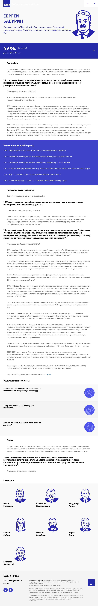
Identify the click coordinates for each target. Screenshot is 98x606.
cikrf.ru (47, 589)
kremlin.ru (79, 589)
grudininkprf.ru (61, 589)
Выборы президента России (27, 6)
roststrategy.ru (41, 590)
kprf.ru (74, 589)
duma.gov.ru (53, 589)
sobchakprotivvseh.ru (52, 590)
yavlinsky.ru (32, 592)
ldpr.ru (31, 590)
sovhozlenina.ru (62, 590)
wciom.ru (69, 590)
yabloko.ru (76, 590)
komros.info (69, 589)
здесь (49, 374)
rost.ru (35, 590)
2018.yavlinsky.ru (40, 589)
